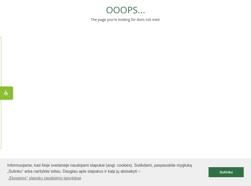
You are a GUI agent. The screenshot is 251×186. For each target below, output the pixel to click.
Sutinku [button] (226, 172)
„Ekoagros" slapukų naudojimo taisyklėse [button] (44, 178)
